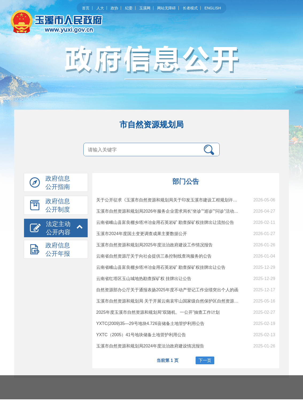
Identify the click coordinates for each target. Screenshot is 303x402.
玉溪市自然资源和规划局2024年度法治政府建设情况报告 (150, 346)
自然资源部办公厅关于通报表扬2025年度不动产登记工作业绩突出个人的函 (167, 290)
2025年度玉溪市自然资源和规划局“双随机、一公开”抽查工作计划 (158, 312)
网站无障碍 (166, 8)
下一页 (205, 360)
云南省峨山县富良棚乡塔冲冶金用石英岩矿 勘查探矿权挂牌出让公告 (161, 267)
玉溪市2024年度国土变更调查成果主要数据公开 (141, 233)
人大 (100, 8)
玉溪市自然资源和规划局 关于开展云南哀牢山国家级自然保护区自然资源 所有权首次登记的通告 (187, 301)
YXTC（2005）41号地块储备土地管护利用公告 (141, 334)
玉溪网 (144, 8)
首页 (86, 8)
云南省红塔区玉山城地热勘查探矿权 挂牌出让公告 (143, 278)
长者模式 (190, 8)
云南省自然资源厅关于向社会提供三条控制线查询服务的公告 (154, 256)
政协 (114, 8)
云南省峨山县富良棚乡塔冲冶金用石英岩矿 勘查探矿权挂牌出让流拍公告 (165, 222)
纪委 (129, 8)
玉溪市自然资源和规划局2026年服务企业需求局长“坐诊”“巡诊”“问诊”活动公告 (169, 211)
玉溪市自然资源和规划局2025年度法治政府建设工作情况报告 (154, 245)
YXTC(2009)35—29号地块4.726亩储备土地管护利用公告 (150, 323)
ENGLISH (212, 8)
